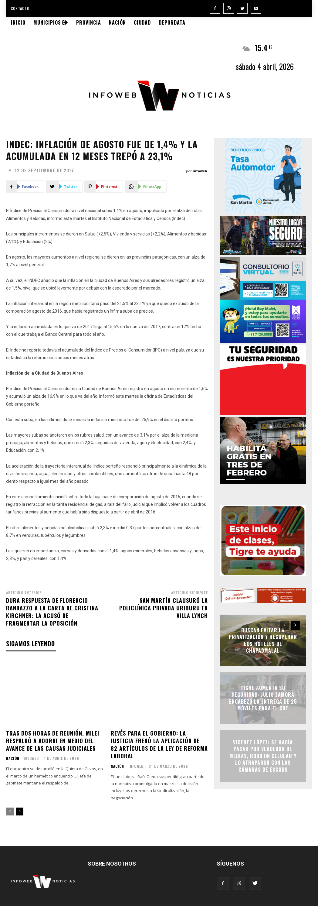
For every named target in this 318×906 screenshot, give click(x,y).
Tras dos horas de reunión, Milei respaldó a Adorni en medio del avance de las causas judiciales (52, 740)
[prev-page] (10, 811)
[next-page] (19, 811)
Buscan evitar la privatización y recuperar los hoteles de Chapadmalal (263, 640)
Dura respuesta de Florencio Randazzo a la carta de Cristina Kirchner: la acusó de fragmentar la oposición (52, 611)
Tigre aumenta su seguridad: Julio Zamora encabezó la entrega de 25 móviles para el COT (263, 698)
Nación (12, 758)
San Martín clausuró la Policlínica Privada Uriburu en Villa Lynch (163, 607)
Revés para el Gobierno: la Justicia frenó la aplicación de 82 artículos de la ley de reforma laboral (159, 744)
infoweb (200, 171)
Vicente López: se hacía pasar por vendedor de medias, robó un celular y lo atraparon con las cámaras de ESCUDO (262, 756)
